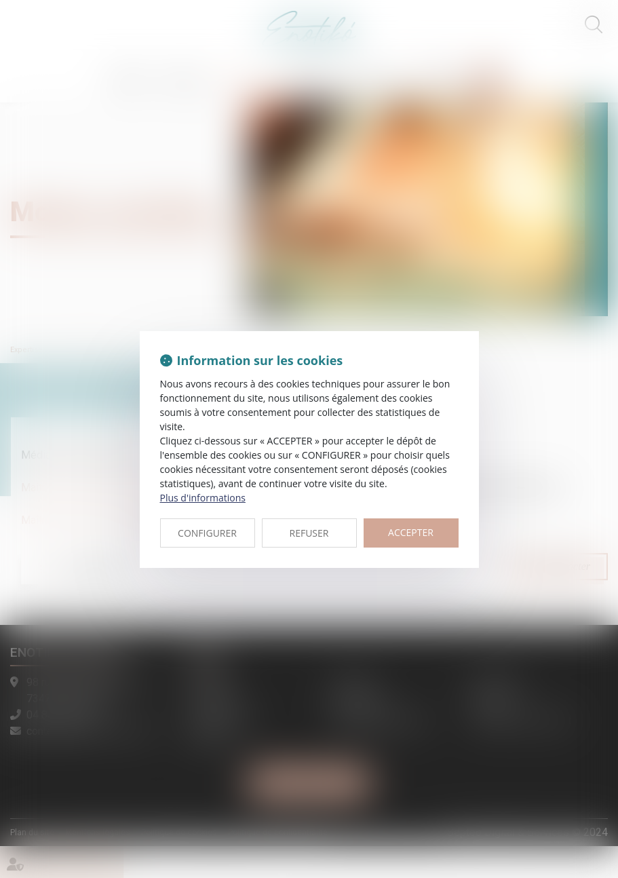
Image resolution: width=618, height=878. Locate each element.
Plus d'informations (203, 497)
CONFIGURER (207, 533)
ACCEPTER (410, 532)
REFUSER (309, 533)
